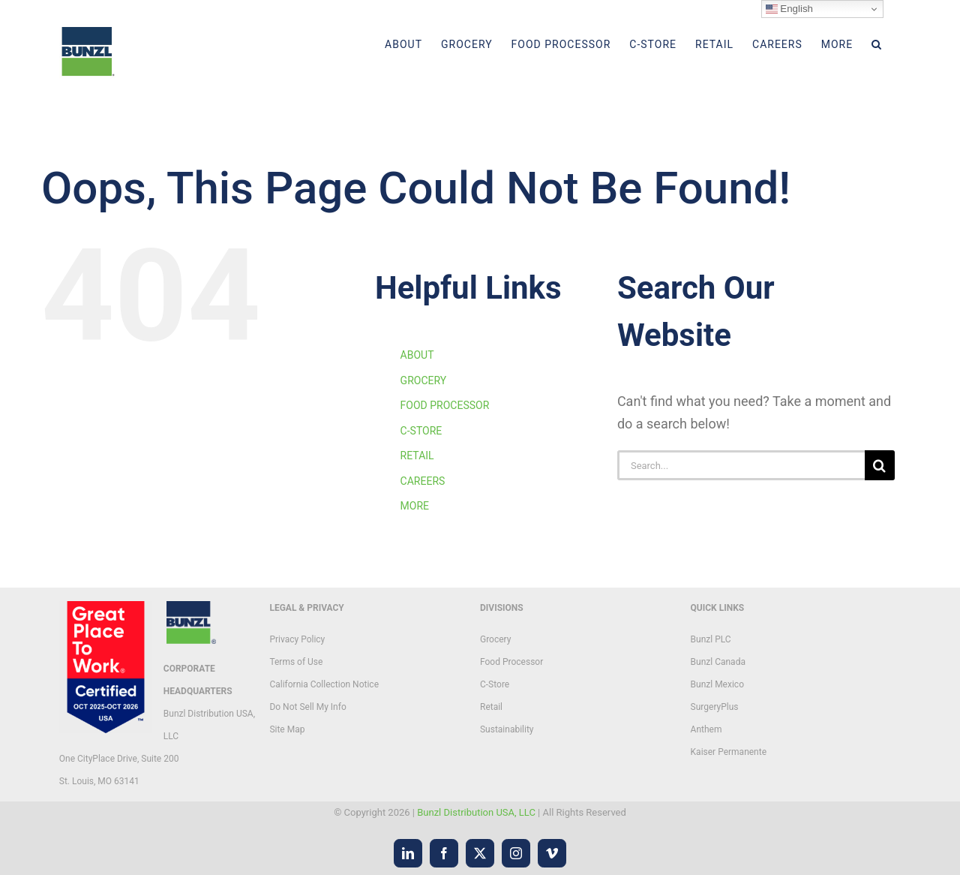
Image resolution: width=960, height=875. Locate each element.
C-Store (494, 684)
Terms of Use (295, 662)
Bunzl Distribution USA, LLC (476, 812)
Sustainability (507, 729)
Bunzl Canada (718, 662)
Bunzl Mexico (717, 684)
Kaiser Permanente (728, 752)
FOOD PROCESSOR (445, 405)
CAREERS (423, 481)
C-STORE (421, 431)
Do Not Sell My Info (307, 707)
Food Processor (511, 662)
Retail (491, 707)
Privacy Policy (297, 639)
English (789, 9)
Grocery (495, 639)
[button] (877, 44)
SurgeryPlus (715, 707)
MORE (414, 506)
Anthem (706, 729)
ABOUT (417, 355)
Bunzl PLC (711, 639)
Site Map (286, 729)
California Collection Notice (324, 684)
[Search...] (741, 465)
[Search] (880, 465)
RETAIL (417, 456)
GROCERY (423, 380)
